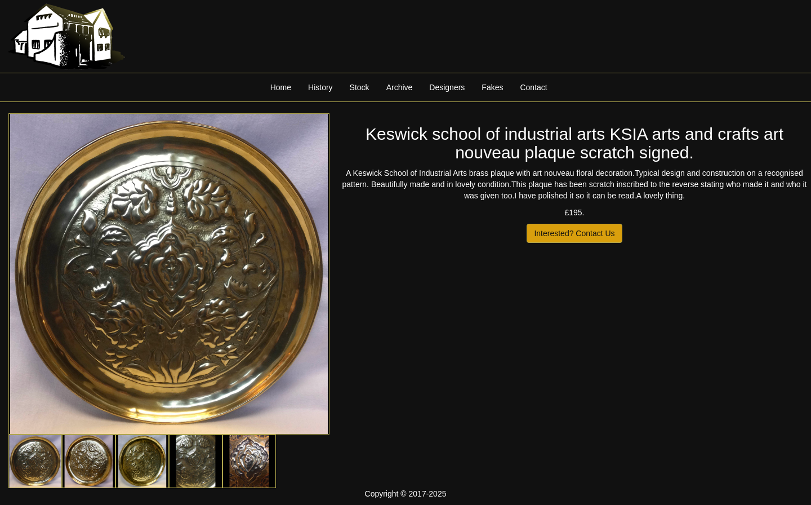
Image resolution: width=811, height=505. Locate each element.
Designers (447, 87)
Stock (359, 87)
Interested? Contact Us (574, 233)
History (320, 87)
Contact (533, 87)
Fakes (492, 87)
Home (280, 87)
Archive (399, 87)
